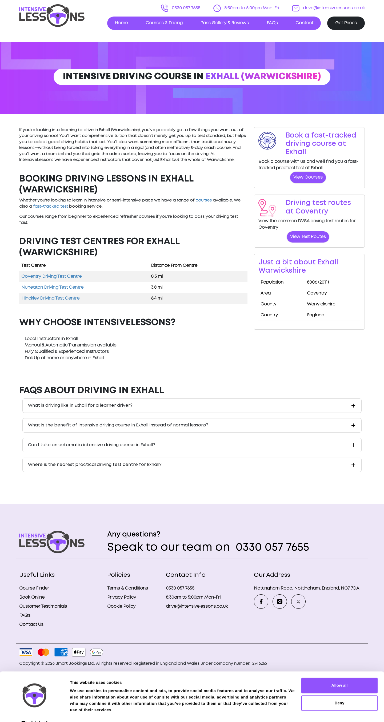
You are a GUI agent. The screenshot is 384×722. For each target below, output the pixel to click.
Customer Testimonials (43, 606)
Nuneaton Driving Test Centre (52, 287)
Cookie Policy (121, 606)
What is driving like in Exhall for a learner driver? (80, 406)
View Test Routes (308, 237)
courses (203, 200)
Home (121, 23)
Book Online (32, 597)
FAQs (272, 23)
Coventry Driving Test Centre (51, 277)
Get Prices (346, 23)
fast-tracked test (50, 206)
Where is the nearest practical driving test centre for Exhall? (95, 465)
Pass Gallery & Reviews (224, 23)
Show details (82, 711)
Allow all (339, 672)
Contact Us (31, 625)
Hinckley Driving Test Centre (50, 298)
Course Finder (34, 588)
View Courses (308, 177)
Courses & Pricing (164, 23)
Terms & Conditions (127, 588)
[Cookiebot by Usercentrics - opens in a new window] (34, 712)
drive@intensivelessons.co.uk (333, 8)
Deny (340, 689)
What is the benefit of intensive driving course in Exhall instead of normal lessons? (118, 425)
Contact (304, 23)
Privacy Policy (121, 597)
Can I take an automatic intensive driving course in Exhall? (91, 445)
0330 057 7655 (185, 8)
